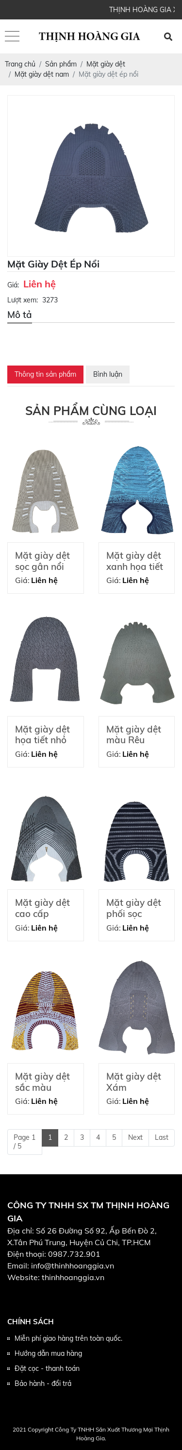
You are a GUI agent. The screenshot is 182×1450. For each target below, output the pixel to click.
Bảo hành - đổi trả (43, 1383)
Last (161, 1137)
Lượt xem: (22, 300)
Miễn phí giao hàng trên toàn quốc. (68, 1338)
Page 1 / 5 (24, 1141)
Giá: (13, 285)
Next (135, 1137)
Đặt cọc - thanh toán (47, 1368)
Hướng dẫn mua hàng (48, 1353)
